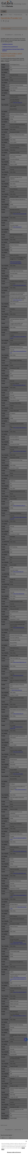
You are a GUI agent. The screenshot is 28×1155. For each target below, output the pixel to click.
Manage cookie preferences (14, 1152)
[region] (14, 1147)
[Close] (26, 1141)
